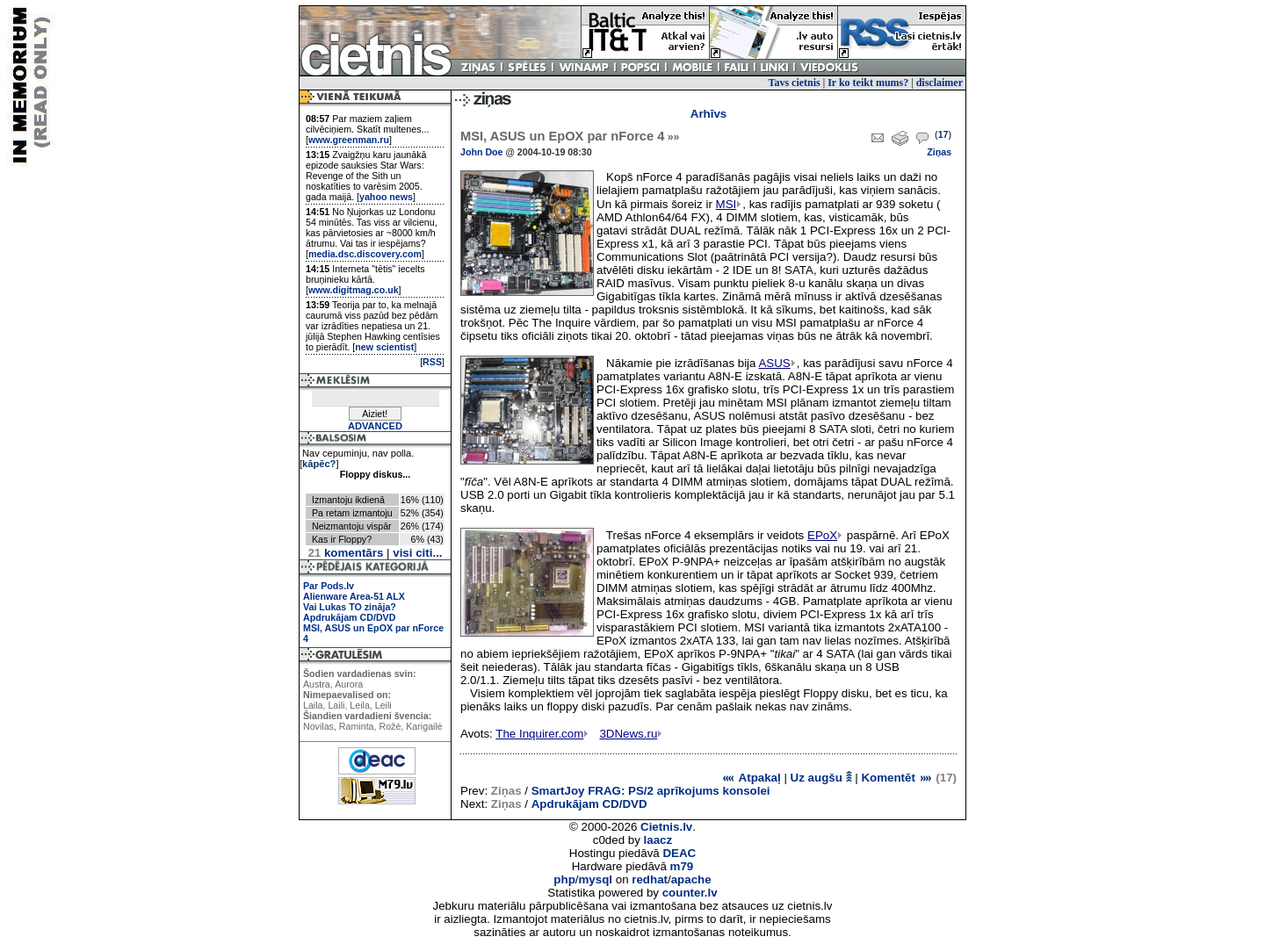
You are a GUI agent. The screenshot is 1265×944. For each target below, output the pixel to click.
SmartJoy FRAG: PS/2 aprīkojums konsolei (650, 790)
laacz (658, 840)
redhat (650, 879)
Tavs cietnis (794, 82)
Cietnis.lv (666, 826)
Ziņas (939, 152)
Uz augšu (821, 777)
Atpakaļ (750, 777)
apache (691, 879)
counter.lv (690, 892)
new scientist (384, 347)
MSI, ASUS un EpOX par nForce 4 (569, 136)
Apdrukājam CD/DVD (349, 617)
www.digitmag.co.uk (353, 290)
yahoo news (386, 196)
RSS (432, 362)
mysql (596, 879)
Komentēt (896, 777)
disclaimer (939, 82)
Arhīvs (708, 113)
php (564, 879)
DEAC (679, 853)
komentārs (345, 552)
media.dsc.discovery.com (365, 254)
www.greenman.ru (348, 139)
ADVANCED (375, 426)
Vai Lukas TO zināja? (349, 607)
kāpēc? (319, 463)
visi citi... (417, 552)
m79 (682, 866)
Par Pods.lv (328, 585)
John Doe (481, 152)
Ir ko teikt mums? (868, 82)
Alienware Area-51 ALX (354, 596)
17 (943, 134)
